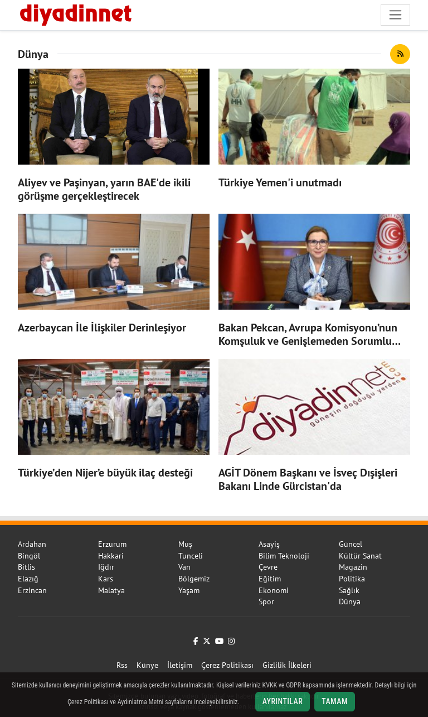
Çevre (268, 567)
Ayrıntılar (282, 701)
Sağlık (349, 590)
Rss (122, 665)
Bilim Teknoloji (284, 556)
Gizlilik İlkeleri (287, 665)
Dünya (350, 601)
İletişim (179, 665)
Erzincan (32, 590)
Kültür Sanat (360, 556)
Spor (266, 601)
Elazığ (28, 579)
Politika (352, 579)
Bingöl (29, 556)
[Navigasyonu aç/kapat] (395, 14)
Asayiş (269, 544)
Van (184, 567)
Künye (147, 665)
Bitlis (26, 567)
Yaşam (189, 590)
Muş (185, 544)
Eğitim (270, 579)
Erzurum (112, 544)
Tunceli (190, 556)
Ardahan (32, 544)
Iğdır (106, 567)
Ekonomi (274, 590)
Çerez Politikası (227, 665)
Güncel (350, 544)
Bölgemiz (194, 579)
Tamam (335, 701)
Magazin (353, 567)
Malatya (111, 590)
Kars (105, 579)
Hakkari (111, 556)
